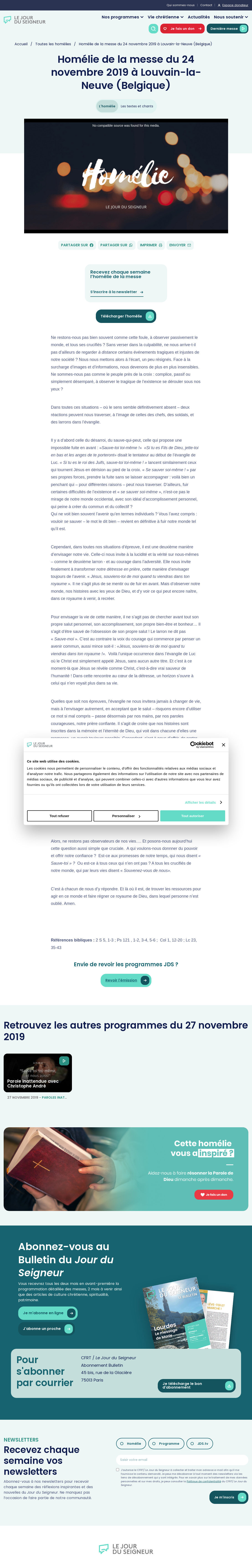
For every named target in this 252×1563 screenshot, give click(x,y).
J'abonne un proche (48, 1329)
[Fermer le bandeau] (223, 744)
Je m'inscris (230, 1497)
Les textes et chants (137, 106)
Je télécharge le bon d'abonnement (198, 1385)
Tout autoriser (192, 816)
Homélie (134, 1443)
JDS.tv (202, 1443)
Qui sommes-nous (181, 5)
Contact (206, 5)
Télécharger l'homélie (127, 316)
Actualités (199, 17)
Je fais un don (182, 28)
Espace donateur (235, 5)
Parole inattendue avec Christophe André (33, 1083)
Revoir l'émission (127, 980)
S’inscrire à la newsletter (116, 291)
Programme (169, 1443)
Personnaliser (126, 816)
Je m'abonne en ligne (49, 1313)
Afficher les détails (200, 802)
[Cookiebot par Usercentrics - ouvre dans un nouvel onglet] (194, 744)
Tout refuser (59, 816)
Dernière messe (229, 28)
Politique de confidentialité (204, 1481)
